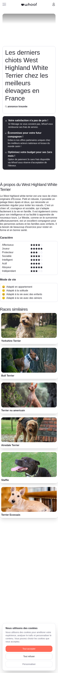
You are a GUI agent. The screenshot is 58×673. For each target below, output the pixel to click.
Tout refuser (29, 656)
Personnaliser (29, 664)
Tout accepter (28, 649)
